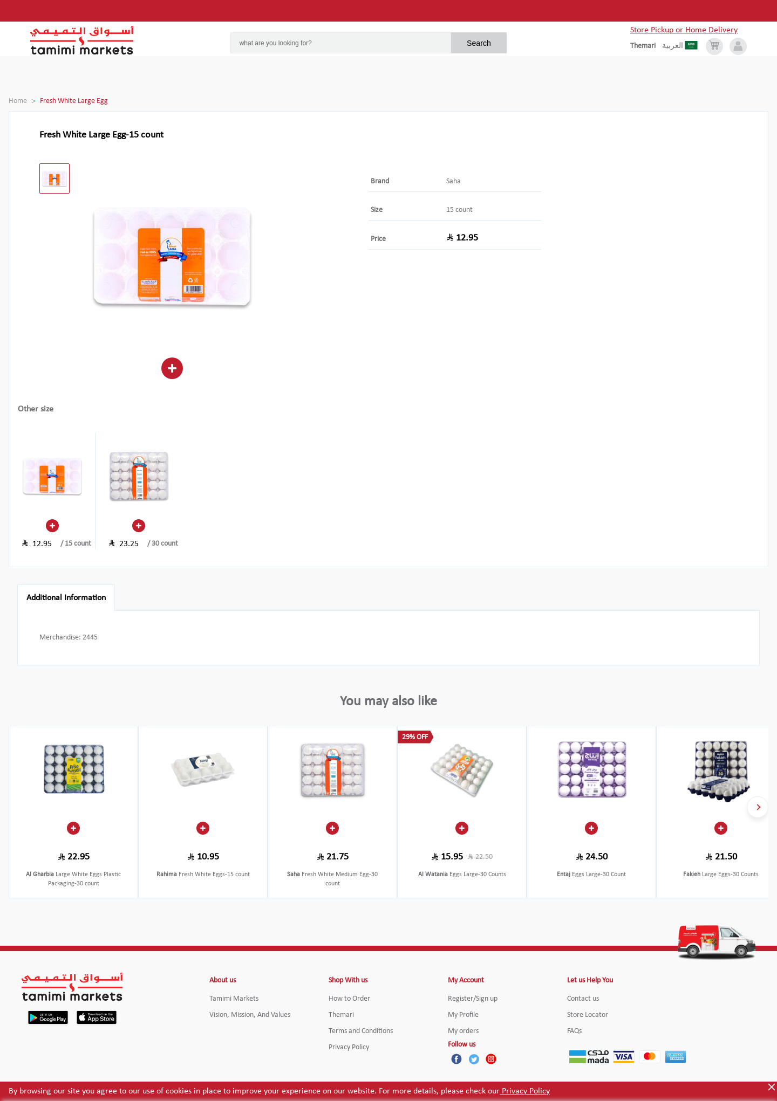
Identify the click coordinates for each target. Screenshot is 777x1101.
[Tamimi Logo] (82, 40)
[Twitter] (473, 1059)
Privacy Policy (525, 1091)
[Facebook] (456, 1059)
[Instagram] (491, 1059)
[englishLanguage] (646, 46)
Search (479, 43)
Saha (453, 181)
